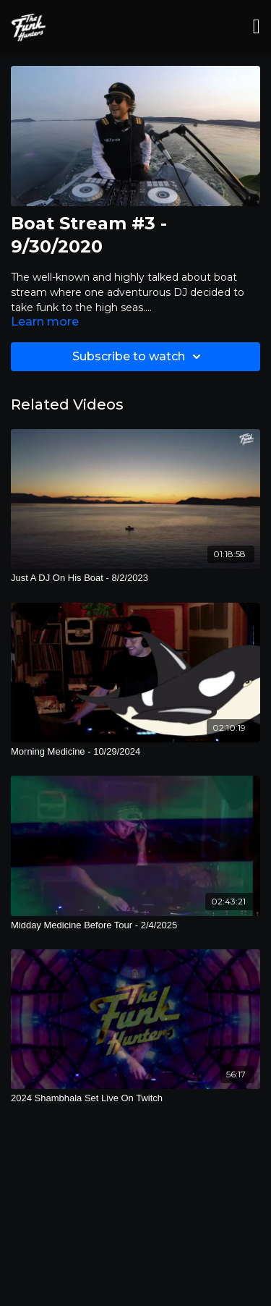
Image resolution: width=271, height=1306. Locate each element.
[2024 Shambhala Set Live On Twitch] (135, 1098)
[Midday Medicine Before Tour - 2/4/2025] (135, 925)
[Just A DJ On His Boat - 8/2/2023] (135, 578)
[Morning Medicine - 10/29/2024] (135, 752)
